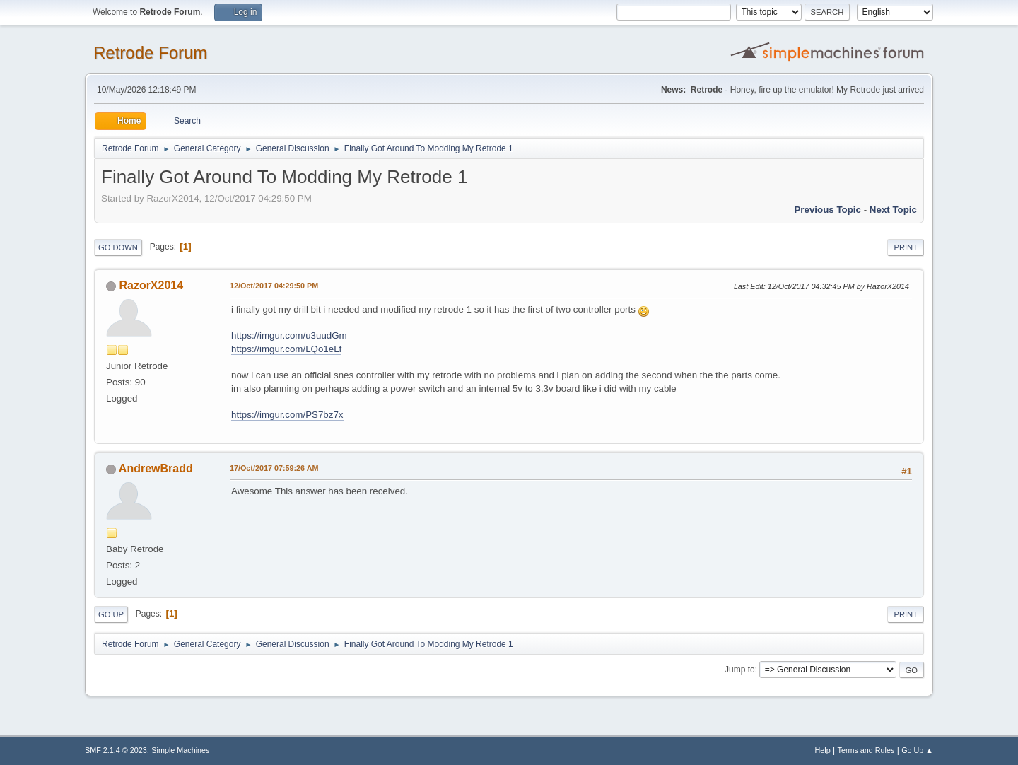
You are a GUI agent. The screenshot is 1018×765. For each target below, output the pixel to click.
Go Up (111, 614)
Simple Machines (180, 750)
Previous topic (827, 209)
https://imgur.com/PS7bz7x (287, 414)
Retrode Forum (150, 52)
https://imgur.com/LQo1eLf (286, 349)
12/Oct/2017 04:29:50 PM (274, 285)
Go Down (118, 247)
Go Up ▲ (917, 750)
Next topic (893, 209)
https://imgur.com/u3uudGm (289, 335)
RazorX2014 (151, 285)
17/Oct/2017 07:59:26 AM (274, 468)
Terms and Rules (866, 750)
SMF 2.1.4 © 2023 (116, 750)
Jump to (740, 670)
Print (906, 247)
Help (823, 750)
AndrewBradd (156, 468)
